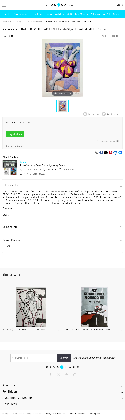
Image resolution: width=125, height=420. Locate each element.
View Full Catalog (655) (32, 173)
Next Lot (117, 35)
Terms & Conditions (77, 413)
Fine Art (6, 14)
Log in (120, 5)
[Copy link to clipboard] (96, 153)
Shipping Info (10, 226)
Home (4, 21)
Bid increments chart (14, 146)
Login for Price (15, 134)
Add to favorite (114, 114)
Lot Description (11, 185)
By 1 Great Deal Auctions (31, 169)
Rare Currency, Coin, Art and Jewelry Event (27, 21)
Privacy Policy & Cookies (55, 413)
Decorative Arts (22, 14)
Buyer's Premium (12, 240)
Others (116, 14)
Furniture (37, 14)
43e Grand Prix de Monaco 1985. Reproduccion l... (88, 329)
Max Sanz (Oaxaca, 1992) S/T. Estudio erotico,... (24, 329)
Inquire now (93, 114)
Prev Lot (103, 35)
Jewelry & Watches (54, 14)
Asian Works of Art (100, 14)
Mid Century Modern (77, 14)
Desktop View (95, 413)
